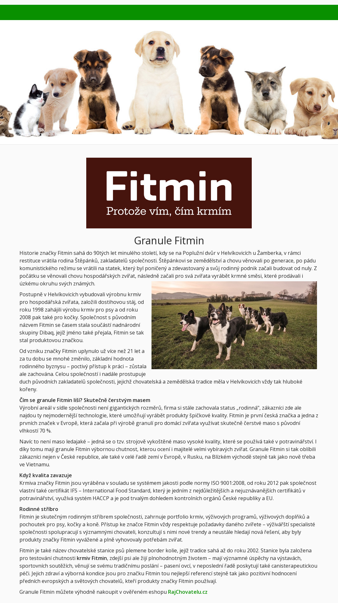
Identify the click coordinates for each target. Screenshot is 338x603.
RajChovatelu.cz (188, 591)
